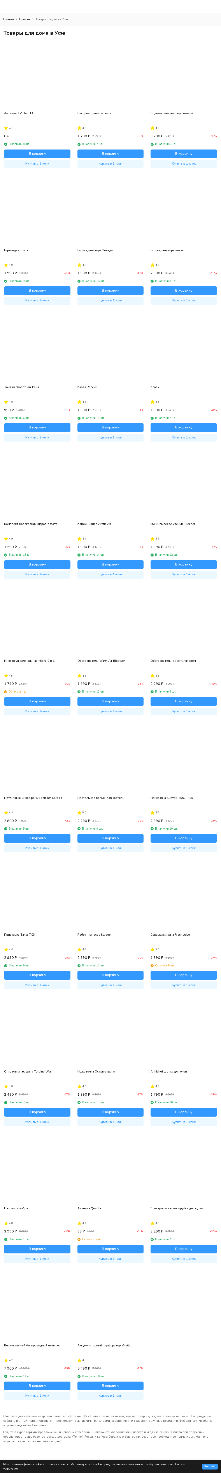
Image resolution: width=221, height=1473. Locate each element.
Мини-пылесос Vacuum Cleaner (173, 524)
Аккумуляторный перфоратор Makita (103, 1345)
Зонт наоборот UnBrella (21, 387)
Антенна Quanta (89, 1208)
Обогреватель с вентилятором (173, 661)
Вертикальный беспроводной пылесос (32, 1345)
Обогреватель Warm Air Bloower (101, 661)
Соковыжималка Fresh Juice (170, 935)
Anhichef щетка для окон (169, 1071)
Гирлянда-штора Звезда (95, 250)
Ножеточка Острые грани (96, 1071)
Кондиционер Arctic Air (94, 524)
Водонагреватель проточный (172, 113)
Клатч (155, 387)
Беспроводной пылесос (94, 113)
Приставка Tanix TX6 (19, 935)
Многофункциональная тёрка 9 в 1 (29, 661)
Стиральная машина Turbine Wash (28, 1071)
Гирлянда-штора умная (167, 250)
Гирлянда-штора (16, 250)
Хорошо (210, 1466)
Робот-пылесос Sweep (94, 935)
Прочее (24, 19)
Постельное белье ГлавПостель (100, 798)
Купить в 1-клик (37, 164)
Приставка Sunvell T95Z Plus (172, 798)
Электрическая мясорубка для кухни (177, 1208)
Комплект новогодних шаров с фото (31, 524)
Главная (8, 19)
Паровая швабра (16, 1208)
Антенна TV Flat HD (18, 113)
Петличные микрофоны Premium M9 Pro (33, 798)
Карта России (87, 387)
